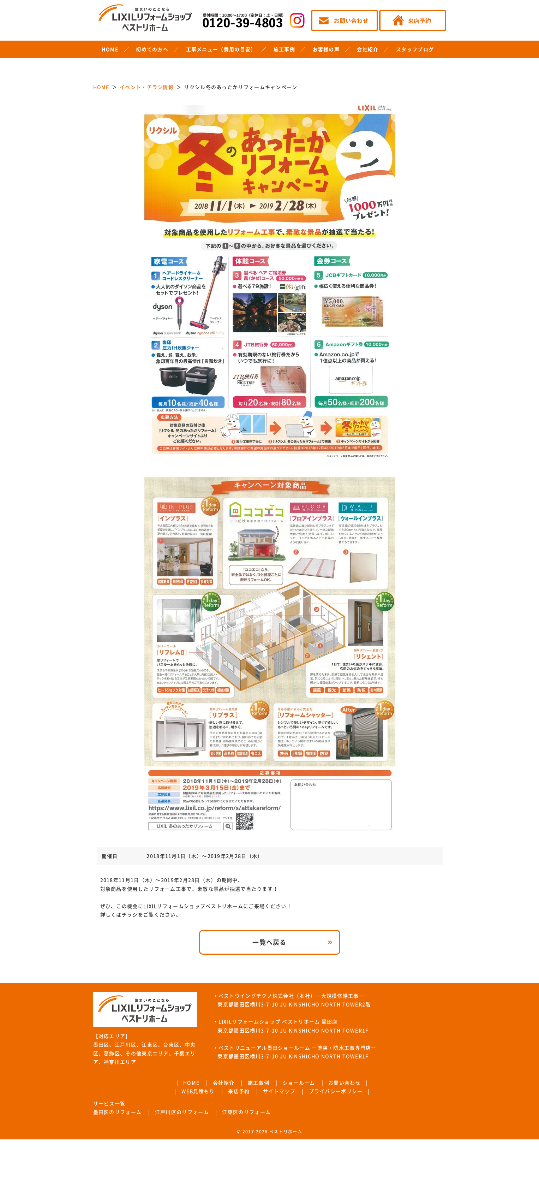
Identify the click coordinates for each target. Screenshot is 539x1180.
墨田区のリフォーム (117, 1112)
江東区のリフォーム (246, 1112)
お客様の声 (326, 49)
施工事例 (284, 49)
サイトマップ (279, 1091)
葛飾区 (112, 1053)
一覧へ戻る (269, 942)
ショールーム (299, 1082)
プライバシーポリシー (336, 1091)
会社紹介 (367, 49)
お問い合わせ (344, 1082)
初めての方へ (152, 49)
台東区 (171, 1044)
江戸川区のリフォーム (182, 1112)
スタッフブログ (415, 49)
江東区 (150, 1044)
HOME (110, 49)
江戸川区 (125, 1044)
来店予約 (239, 1091)
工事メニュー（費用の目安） (221, 49)
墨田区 (101, 1044)
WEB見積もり (198, 1091)
